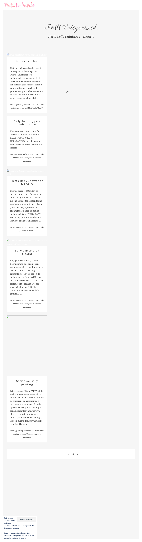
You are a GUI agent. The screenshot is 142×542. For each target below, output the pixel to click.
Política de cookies (19, 538)
